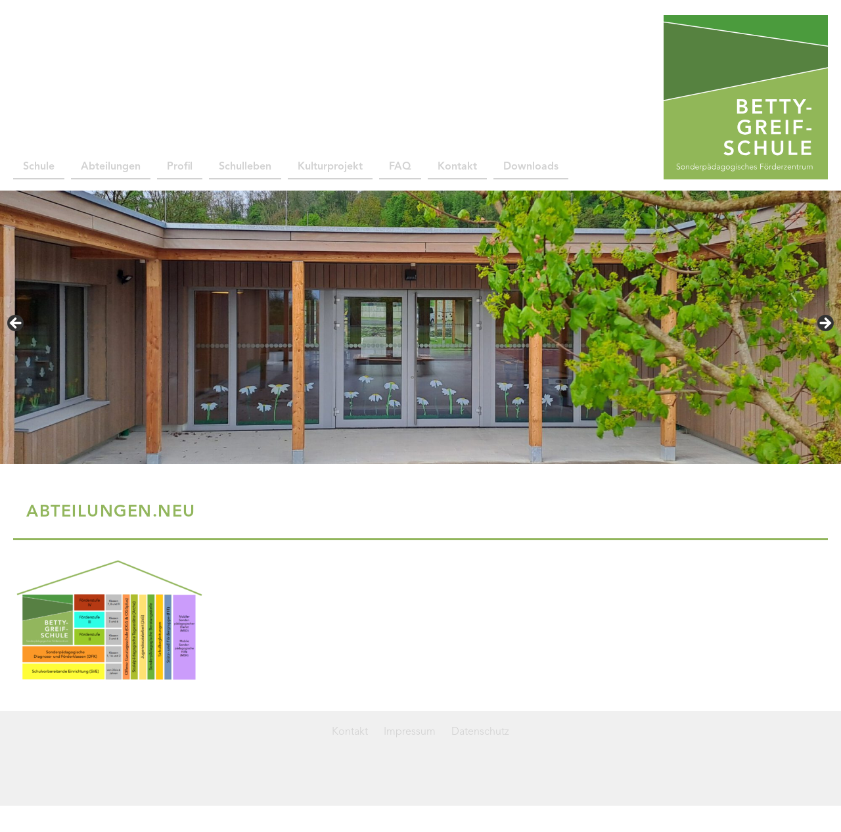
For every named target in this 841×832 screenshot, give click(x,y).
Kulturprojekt (330, 167)
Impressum (410, 732)
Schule (39, 167)
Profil (180, 167)
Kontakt (457, 167)
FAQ (400, 167)
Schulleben (245, 167)
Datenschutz (480, 732)
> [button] (824, 324)
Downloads (530, 167)
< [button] (16, 324)
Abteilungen (111, 167)
